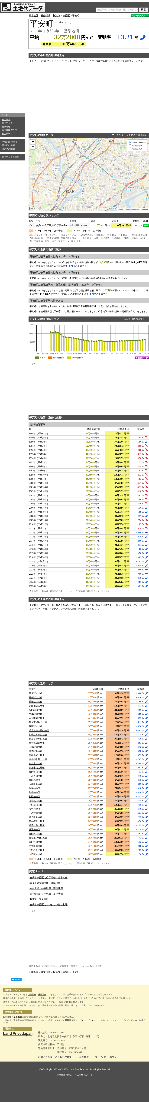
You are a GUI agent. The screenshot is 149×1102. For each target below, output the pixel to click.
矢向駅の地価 (35, 710)
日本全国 (33, 15)
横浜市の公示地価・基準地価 (44, 883)
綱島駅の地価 (35, 697)
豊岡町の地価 (35, 772)
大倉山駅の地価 (37, 706)
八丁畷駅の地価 (37, 718)
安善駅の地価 (35, 747)
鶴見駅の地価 (35, 693)
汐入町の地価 (35, 817)
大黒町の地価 (35, 784)
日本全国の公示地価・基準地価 (46, 893)
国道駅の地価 (35, 751)
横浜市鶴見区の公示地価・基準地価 (48, 877)
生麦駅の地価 (35, 714)
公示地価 (32, 994)
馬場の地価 (34, 788)
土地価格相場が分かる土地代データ (74, 1075)
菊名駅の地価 (35, 701)
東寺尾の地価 (35, 763)
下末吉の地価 (35, 776)
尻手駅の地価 (35, 726)
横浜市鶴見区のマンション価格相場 (48, 904)
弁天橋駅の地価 (37, 743)
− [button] (33, 147)
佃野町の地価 (35, 833)
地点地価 (6, 127)
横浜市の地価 (8, 145)
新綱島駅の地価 (37, 755)
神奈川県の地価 (9, 142)
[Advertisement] (12, 62)
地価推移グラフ (9, 130)
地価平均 (6, 119)
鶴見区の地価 (8, 149)
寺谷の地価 (34, 809)
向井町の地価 (35, 846)
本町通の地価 (35, 805)
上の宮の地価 (35, 813)
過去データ (7, 134)
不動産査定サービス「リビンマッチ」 (82, 1020)
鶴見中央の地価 (37, 767)
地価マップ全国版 (10, 157)
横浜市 (56, 15)
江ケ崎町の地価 (37, 821)
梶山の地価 (34, 780)
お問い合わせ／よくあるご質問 (54, 1057)
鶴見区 (66, 15)
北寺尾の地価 (35, 800)
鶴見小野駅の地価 (38, 739)
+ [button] (33, 142)
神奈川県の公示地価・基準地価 (46, 888)
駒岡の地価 (34, 796)
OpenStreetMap (132, 209)
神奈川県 (45, 15)
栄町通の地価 (35, 842)
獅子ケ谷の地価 (37, 825)
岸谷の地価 (34, 792)
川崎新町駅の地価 (38, 734)
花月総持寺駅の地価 (39, 730)
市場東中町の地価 (38, 838)
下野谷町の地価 (37, 850)
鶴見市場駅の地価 (38, 722)
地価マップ (7, 123)
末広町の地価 (35, 854)
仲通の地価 (34, 829)
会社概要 (84, 1057)
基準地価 (42, 994)
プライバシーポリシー (107, 1057)
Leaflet (120, 209)
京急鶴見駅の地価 (38, 759)
